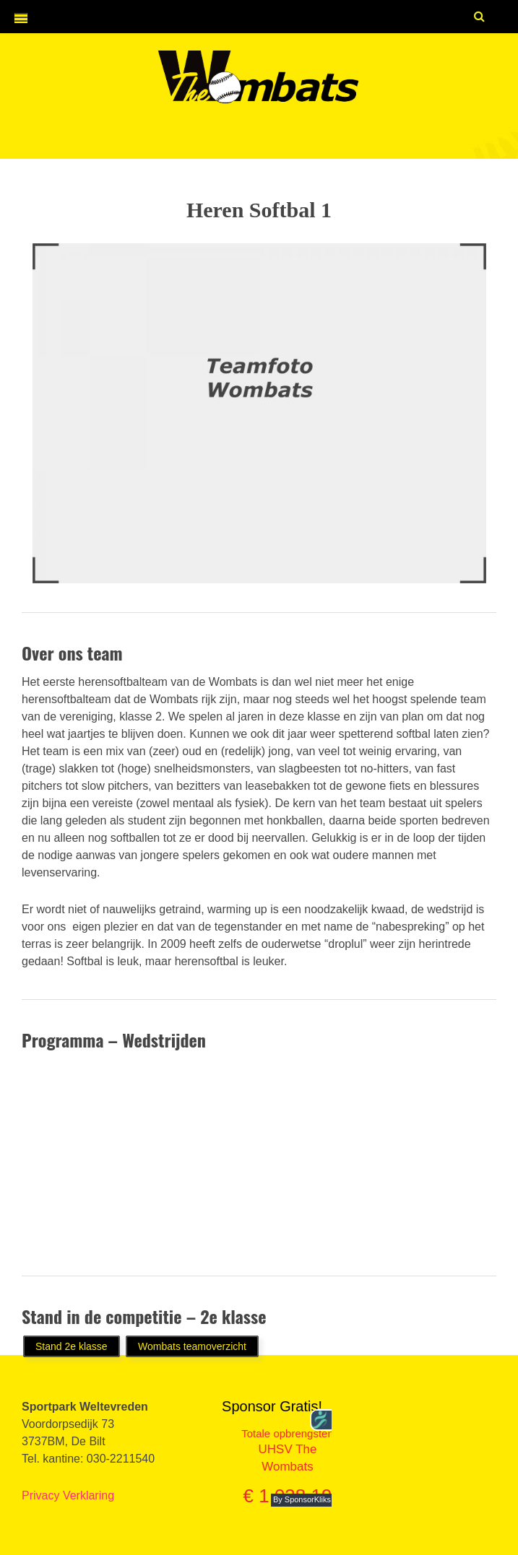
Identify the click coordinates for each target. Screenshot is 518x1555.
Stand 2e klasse (71, 1346)
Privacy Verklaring (68, 1495)
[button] (13, 18)
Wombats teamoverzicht (192, 1346)
